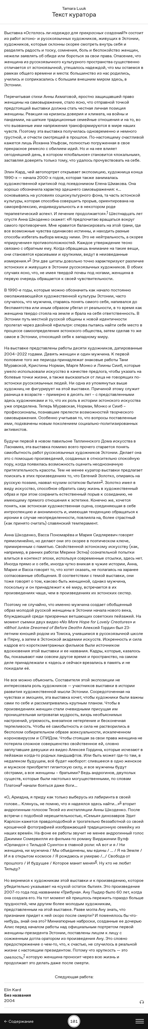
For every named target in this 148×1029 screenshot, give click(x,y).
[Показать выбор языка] (140, 1021)
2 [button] (30, 259)
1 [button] (107, 212)
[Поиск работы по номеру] (74, 1021)
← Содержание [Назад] (19, 1021)
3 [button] (102, 481)
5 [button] (121, 802)
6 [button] (96, 861)
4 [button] (21, 784)
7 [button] (24, 955)
